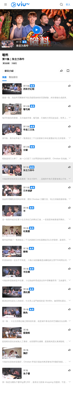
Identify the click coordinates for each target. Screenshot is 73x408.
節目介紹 (9, 70)
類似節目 (13, 77)
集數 (4, 77)
